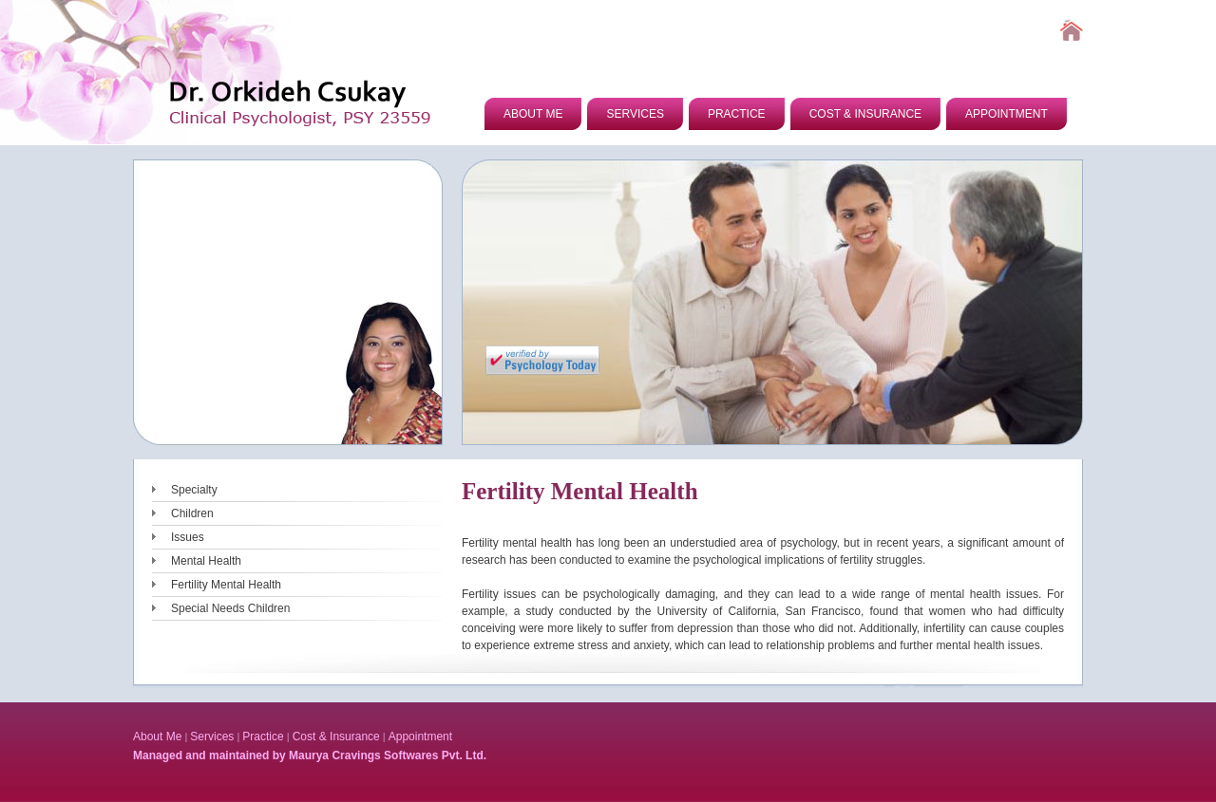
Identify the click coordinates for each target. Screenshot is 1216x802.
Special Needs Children (230, 608)
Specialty (194, 489)
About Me (157, 736)
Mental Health (206, 561)
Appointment (420, 736)
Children (192, 513)
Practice (262, 736)
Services (212, 736)
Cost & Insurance (336, 736)
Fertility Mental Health (226, 584)
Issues (187, 537)
